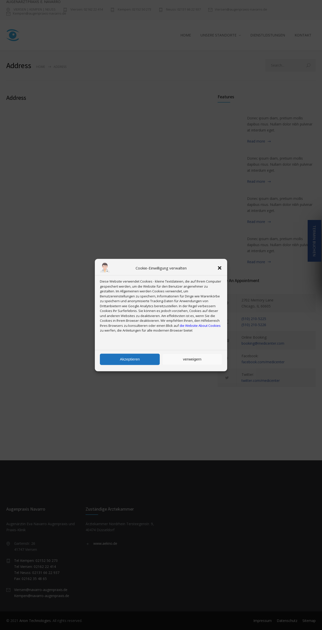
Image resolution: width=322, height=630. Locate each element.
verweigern (192, 359)
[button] (219, 268)
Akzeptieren (130, 359)
